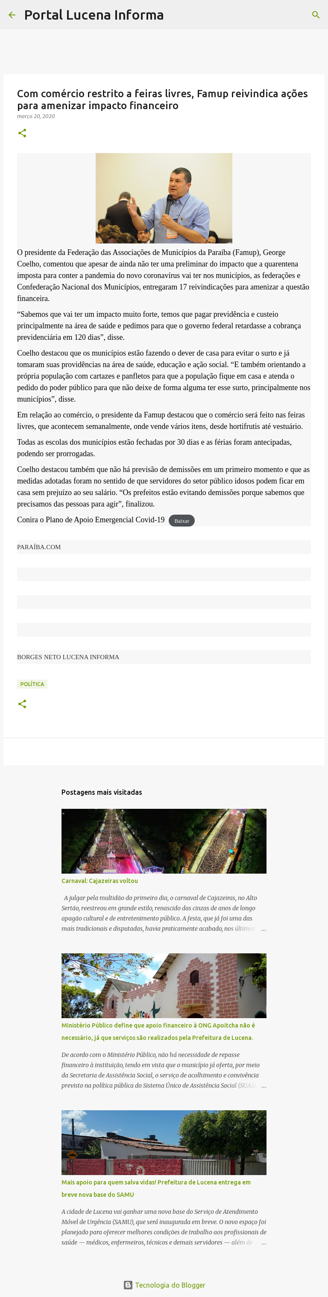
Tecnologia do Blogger (164, 1285)
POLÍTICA (32, 684)
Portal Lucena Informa (94, 14)
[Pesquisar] (176, 15)
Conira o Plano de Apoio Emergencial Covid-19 (91, 519)
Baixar (181, 520)
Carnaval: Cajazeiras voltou (100, 880)
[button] (22, 133)
